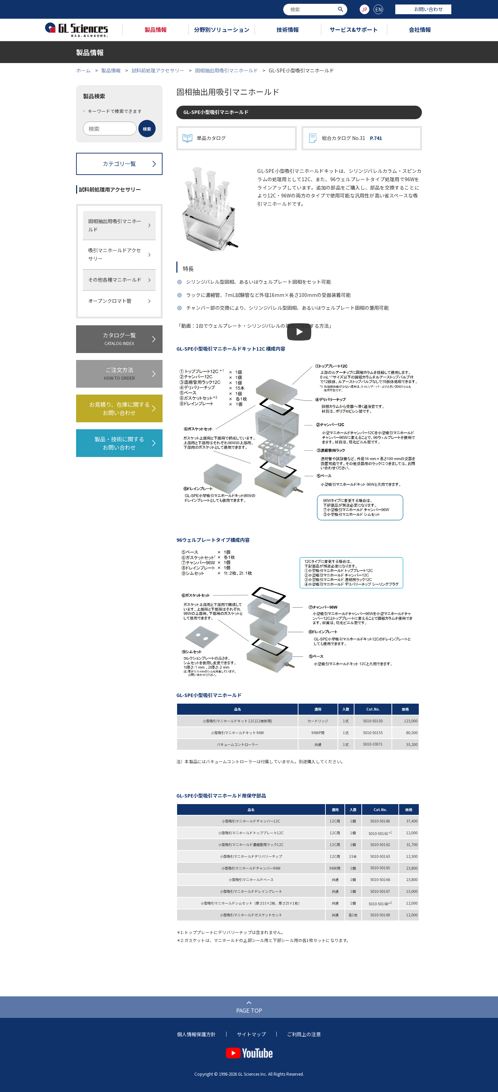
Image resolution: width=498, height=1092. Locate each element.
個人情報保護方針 (196, 1034)
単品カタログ (211, 137)
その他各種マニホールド (114, 279)
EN (378, 9)
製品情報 (156, 29)
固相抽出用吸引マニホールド (226, 70)
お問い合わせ (423, 9)
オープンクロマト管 (109, 300)
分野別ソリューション (221, 29)
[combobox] (315, 9)
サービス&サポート (354, 29)
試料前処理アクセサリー (157, 70)
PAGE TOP (249, 1010)
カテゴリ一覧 (119, 163)
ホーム (83, 70)
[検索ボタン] (341, 9)
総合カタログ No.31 (352, 138)
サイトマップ (251, 1034)
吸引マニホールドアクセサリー (114, 254)
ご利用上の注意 (304, 1034)
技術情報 (288, 29)
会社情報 (420, 29)
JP (364, 9)
